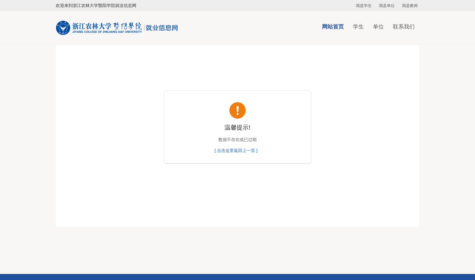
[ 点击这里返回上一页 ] (235, 150)
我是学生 (364, 5)
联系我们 (404, 27)
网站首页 (333, 27)
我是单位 (387, 5)
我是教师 (410, 5)
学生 (358, 27)
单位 (378, 27)
